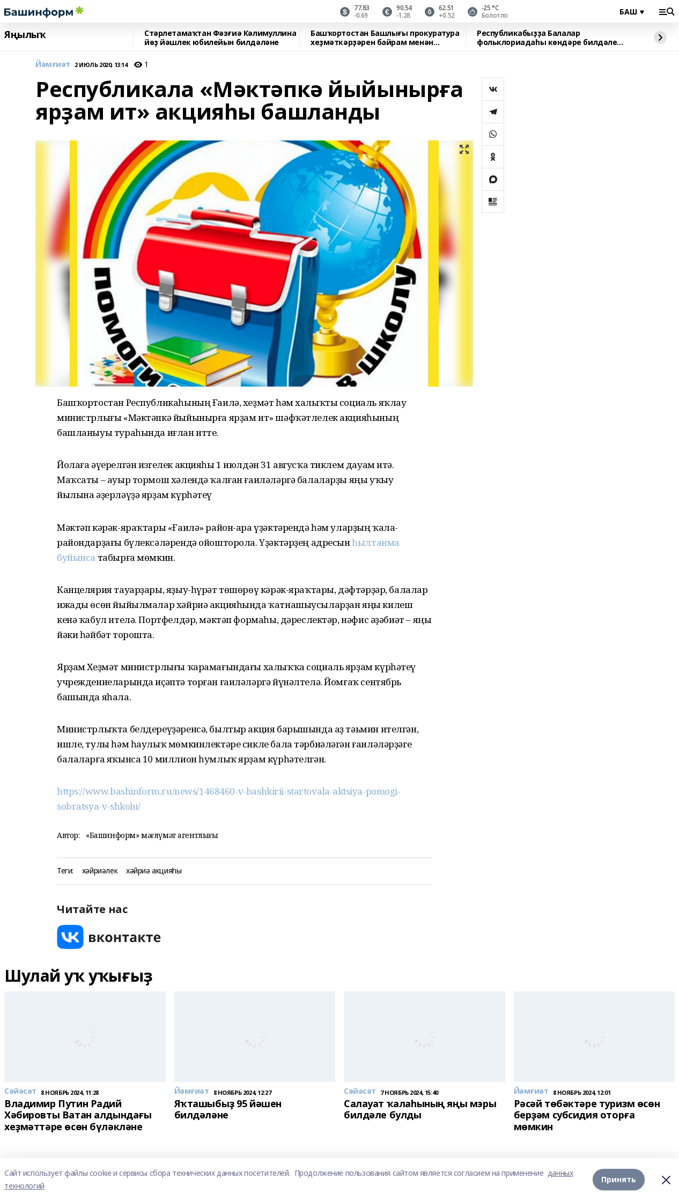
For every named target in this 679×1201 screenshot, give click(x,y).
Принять (618, 1179)
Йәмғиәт (52, 64)
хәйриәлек (99, 871)
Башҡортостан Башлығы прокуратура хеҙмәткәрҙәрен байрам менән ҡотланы (385, 38)
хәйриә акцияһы (153, 871)
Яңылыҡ (25, 35)
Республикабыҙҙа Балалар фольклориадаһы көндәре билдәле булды (547, 38)
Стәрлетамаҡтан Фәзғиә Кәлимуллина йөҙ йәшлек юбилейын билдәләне (220, 38)
